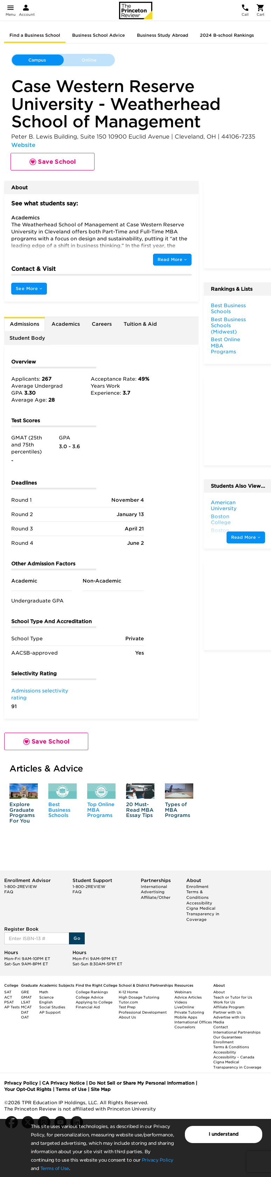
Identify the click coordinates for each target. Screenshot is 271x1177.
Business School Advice (98, 35)
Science (46, 997)
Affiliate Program (228, 1007)
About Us (127, 1017)
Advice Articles (188, 997)
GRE (25, 992)
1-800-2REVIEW (20, 886)
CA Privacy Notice (63, 1083)
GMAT (26, 997)
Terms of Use (54, 1168)
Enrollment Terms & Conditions (197, 892)
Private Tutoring (189, 1012)
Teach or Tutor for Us (232, 997)
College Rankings (92, 992)
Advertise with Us (229, 1017)
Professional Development (143, 1012)
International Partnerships (236, 1032)
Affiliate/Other (156, 897)
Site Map (101, 1089)
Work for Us (224, 1002)
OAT (25, 1017)
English (46, 1002)
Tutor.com (128, 1002)
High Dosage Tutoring (139, 997)
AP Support (50, 1012)
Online (89, 60)
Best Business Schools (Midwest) (228, 325)
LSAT (25, 1002)
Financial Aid (88, 1007)
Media (218, 1022)
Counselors (184, 1027)
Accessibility (199, 903)
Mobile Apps (185, 1017)
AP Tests (12, 1007)
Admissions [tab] (24, 324)
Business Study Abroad (162, 35)
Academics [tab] (65, 324)
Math (43, 992)
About (219, 992)
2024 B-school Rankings (227, 35)
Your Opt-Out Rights (27, 1089)
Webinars (183, 992)
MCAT (26, 1007)
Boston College (221, 520)
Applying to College (94, 1002)
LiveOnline (184, 1007)
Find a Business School (34, 35)
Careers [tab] (102, 324)
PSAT (9, 1002)
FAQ (8, 891)
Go (77, 938)
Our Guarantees (227, 1037)
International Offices (193, 1022)
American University (224, 506)
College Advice (89, 997)
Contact (220, 1027)
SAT (8, 992)
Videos (180, 1002)
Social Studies (52, 1007)
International (154, 886)
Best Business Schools (59, 810)
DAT (25, 1012)
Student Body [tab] (27, 338)
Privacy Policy (157, 1160)
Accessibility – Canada (233, 1057)
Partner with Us (227, 1012)
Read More (172, 259)
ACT (8, 997)
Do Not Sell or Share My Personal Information (141, 1083)
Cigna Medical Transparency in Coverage (202, 914)
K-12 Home (128, 992)
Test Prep (127, 1007)
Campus (37, 60)
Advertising (153, 891)
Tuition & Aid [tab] (140, 324)
